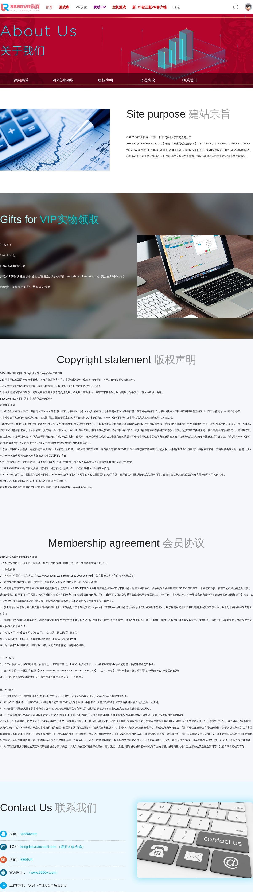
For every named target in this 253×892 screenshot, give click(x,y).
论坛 (176, 7)
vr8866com (28, 834)
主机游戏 (119, 7)
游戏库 (64, 7)
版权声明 (105, 80)
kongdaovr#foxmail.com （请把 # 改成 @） (52, 847)
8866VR (26, 859)
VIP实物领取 (63, 80)
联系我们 (189, 80)
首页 (49, 7)
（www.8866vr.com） (43, 872)
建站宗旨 (21, 80)
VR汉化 (81, 7)
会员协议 (147, 80)
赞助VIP (100, 7)
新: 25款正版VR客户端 (149, 7)
